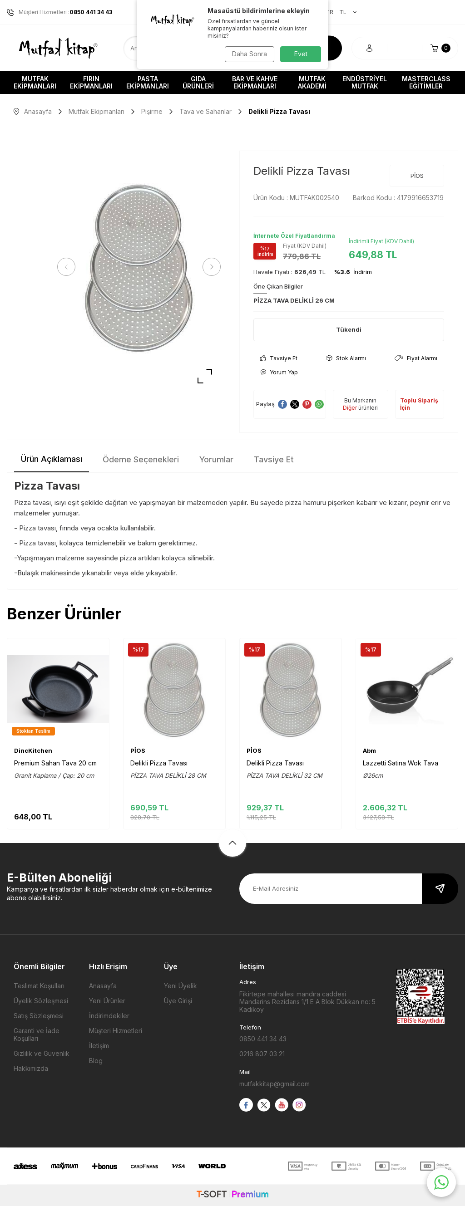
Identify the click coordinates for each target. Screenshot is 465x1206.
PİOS (417, 175)
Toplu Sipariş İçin (419, 404)
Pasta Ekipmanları (147, 82)
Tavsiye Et (278, 358)
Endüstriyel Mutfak (364, 82)
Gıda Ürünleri (198, 82)
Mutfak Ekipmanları (35, 82)
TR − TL (336, 12)
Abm (369, 750)
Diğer (350, 407)
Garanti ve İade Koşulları (36, 1034)
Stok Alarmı (346, 358)
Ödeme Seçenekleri (141, 459)
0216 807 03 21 (262, 1054)
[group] (139, 267)
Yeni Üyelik (180, 986)
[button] (68, 267)
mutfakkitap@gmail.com (274, 1084)
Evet (300, 54)
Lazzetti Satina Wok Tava (400, 763)
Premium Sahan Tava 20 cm (55, 763)
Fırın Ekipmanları (91, 82)
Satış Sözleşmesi (39, 1016)
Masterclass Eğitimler (426, 82)
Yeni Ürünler (107, 1001)
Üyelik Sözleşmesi (41, 1001)
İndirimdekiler (109, 1016)
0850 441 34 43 (263, 1039)
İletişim (99, 1045)
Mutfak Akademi (312, 82)
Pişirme (152, 111)
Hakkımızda (31, 1068)
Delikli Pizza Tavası (159, 763)
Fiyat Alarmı (416, 358)
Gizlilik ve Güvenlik (41, 1053)
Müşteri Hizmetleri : (59, 12)
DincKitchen (33, 750)
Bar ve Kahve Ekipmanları (254, 82)
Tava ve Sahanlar (205, 111)
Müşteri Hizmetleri (115, 1030)
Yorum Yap (279, 372)
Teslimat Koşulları (39, 986)
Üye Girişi (178, 1001)
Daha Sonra (248, 54)
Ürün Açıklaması (51, 459)
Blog (96, 1060)
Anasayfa (33, 111)
